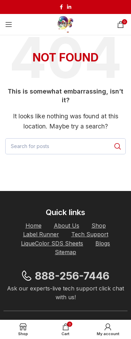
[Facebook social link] (61, 7)
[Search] (65, 146)
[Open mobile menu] (9, 24)
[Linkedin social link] (69, 7)
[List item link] (34, 225)
